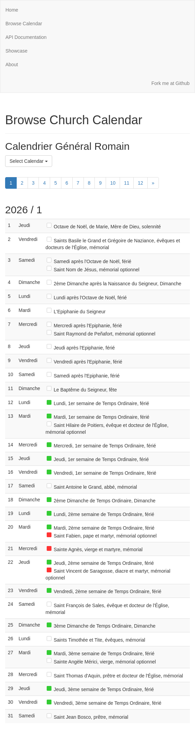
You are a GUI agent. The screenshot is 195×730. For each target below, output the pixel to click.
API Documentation (26, 37)
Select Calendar (29, 161)
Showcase (16, 51)
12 (140, 183)
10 (113, 183)
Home (11, 10)
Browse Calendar (23, 23)
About (11, 64)
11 (127, 183)
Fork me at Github (170, 83)
